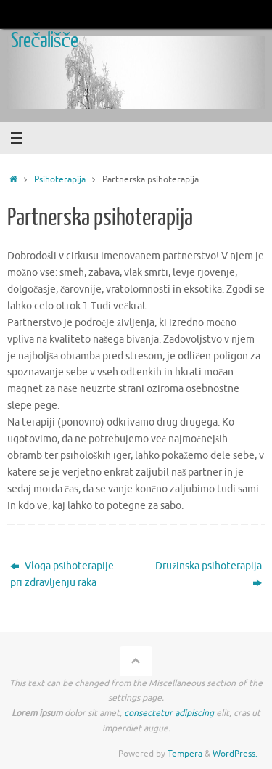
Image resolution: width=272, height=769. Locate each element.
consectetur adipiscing (169, 713)
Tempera (185, 754)
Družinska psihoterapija (208, 574)
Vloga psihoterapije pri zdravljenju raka (62, 574)
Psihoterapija (60, 179)
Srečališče (44, 40)
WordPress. (235, 754)
